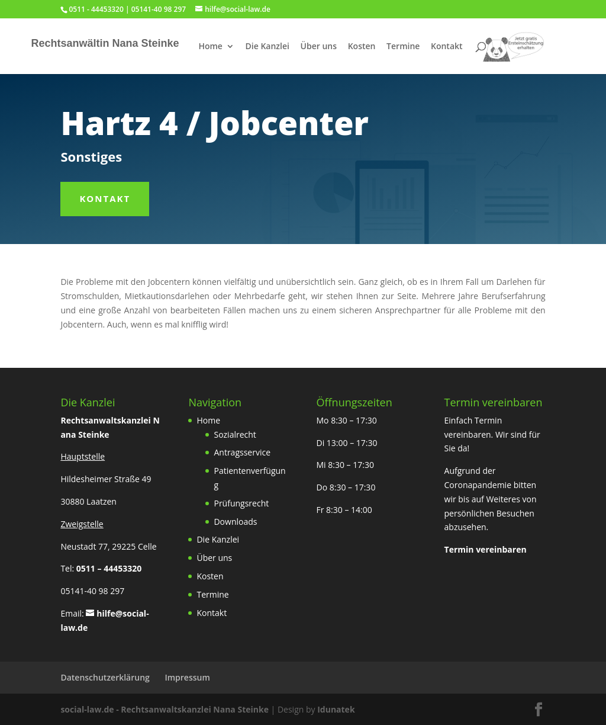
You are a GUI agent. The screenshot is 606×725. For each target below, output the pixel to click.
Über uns (319, 47)
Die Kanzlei (267, 47)
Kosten (362, 47)
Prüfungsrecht (241, 503)
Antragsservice (242, 452)
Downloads (235, 521)
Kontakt (447, 47)
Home (210, 47)
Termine (403, 47)
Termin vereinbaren (485, 549)
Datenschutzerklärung (104, 677)
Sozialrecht (235, 434)
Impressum (187, 677)
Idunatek (335, 709)
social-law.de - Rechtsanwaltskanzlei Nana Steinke (165, 709)
